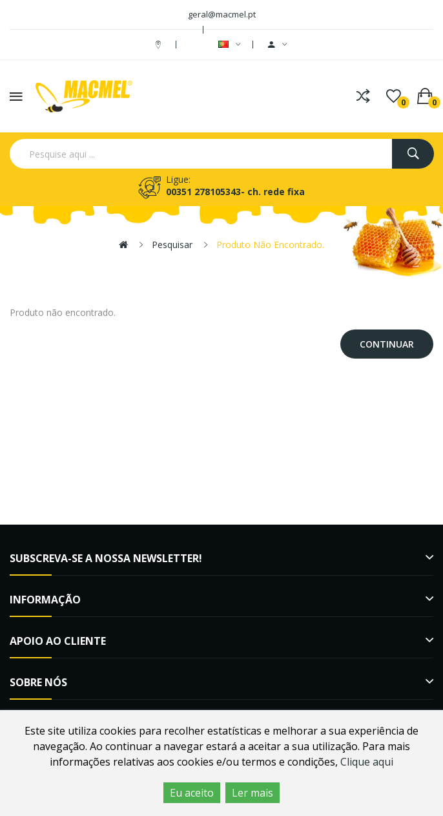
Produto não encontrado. (270, 244)
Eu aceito (192, 793)
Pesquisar (172, 244)
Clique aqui (366, 762)
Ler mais (252, 793)
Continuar (387, 344)
